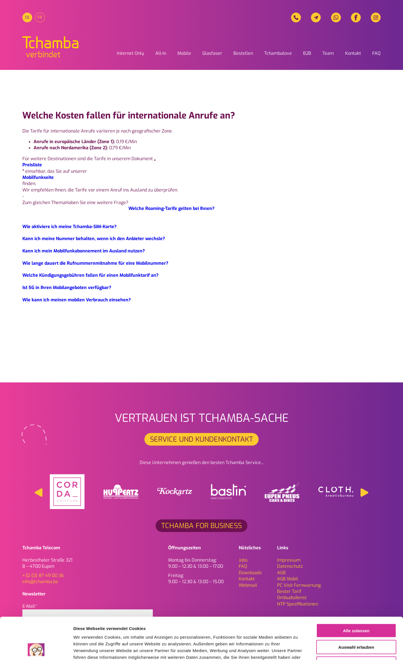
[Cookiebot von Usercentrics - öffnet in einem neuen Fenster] (36, 649)
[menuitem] (27, 17)
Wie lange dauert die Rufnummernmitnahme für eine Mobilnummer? (95, 263)
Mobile (184, 53)
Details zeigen (297, 649)
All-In (160, 53)
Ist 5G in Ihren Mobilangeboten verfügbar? (66, 287)
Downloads (250, 573)
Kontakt (353, 53)
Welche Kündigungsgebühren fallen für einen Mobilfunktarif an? (90, 275)
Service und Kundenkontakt (201, 439)
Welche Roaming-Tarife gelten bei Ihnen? (171, 208)
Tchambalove (278, 53)
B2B (307, 53)
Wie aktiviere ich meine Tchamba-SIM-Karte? (69, 227)
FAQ (376, 53)
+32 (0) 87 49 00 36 (43, 575)
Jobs (243, 560)
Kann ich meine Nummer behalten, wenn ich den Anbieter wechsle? (93, 239)
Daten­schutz (290, 566)
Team (328, 53)
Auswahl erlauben (356, 607)
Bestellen (243, 53)
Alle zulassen (356, 591)
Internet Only (130, 53)
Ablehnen (356, 624)
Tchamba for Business (201, 525)
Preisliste (32, 165)
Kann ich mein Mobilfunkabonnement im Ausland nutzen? (83, 251)
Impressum (289, 560)
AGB (281, 573)
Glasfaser (212, 53)
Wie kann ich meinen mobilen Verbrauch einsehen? (76, 300)
